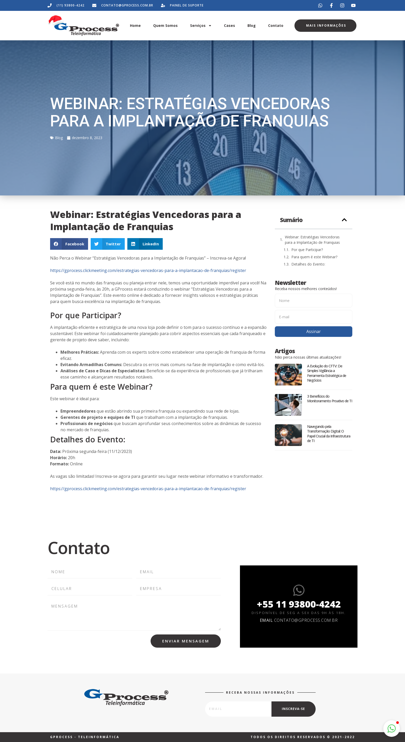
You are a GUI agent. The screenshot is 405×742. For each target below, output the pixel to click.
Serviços (201, 25)
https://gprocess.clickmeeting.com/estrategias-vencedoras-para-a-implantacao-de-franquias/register (148, 270)
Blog (251, 25)
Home (135, 25)
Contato (275, 25)
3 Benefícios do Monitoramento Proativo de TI (329, 398)
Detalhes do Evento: (308, 264)
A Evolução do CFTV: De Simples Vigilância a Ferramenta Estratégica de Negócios (326, 373)
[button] (69, 244)
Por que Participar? (307, 249)
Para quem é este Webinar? (314, 256)
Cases (229, 25)
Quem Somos (165, 25)
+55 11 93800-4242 (299, 604)
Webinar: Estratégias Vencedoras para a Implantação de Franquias (312, 239)
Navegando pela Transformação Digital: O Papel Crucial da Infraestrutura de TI (328, 433)
